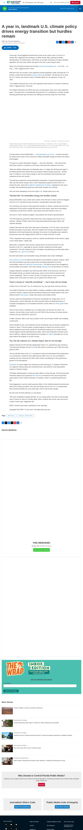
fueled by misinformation (34, 264)
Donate (76, 3)
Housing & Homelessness (21, 758)
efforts (40, 75)
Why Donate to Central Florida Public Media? (41, 775)
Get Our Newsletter (61, 2)
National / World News (25, 415)
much (23, 252)
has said (49, 334)
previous (35, 75)
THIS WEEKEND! (41, 543)
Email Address (7, 683)
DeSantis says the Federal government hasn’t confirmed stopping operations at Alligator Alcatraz (43, 735)
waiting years (46, 267)
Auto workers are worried (18, 260)
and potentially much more (45, 154)
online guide (59, 303)
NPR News (11, 415)
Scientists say (14, 364)
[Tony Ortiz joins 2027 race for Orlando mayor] (7, 748)
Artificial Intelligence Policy (54, 821)
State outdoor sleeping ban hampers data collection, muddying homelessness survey (39, 760)
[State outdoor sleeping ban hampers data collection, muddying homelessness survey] (7, 761)
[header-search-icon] (51, 2)
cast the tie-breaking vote (47, 66)
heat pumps (24, 295)
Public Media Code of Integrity (62, 802)
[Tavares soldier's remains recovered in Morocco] (7, 710)
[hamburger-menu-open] (4, 2)
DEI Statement (51, 825)
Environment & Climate (20, 720)
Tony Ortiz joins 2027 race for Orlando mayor (27, 748)
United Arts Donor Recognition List (68, 826)
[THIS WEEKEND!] (41, 489)
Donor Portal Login (69, 821)
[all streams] (80, 8)
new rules (35, 375)
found (33, 347)
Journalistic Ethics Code (22, 802)
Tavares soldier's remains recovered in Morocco (28, 708)
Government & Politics (20, 732)
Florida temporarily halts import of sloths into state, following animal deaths (36, 722)
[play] (4, 9)
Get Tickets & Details (41, 550)
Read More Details (62, 807)
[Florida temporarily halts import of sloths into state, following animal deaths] (7, 723)
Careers (32, 825)
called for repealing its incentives (40, 185)
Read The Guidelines (22, 807)
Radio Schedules (34, 821)
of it (26, 252)
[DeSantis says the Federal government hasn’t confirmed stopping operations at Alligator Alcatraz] (7, 736)
